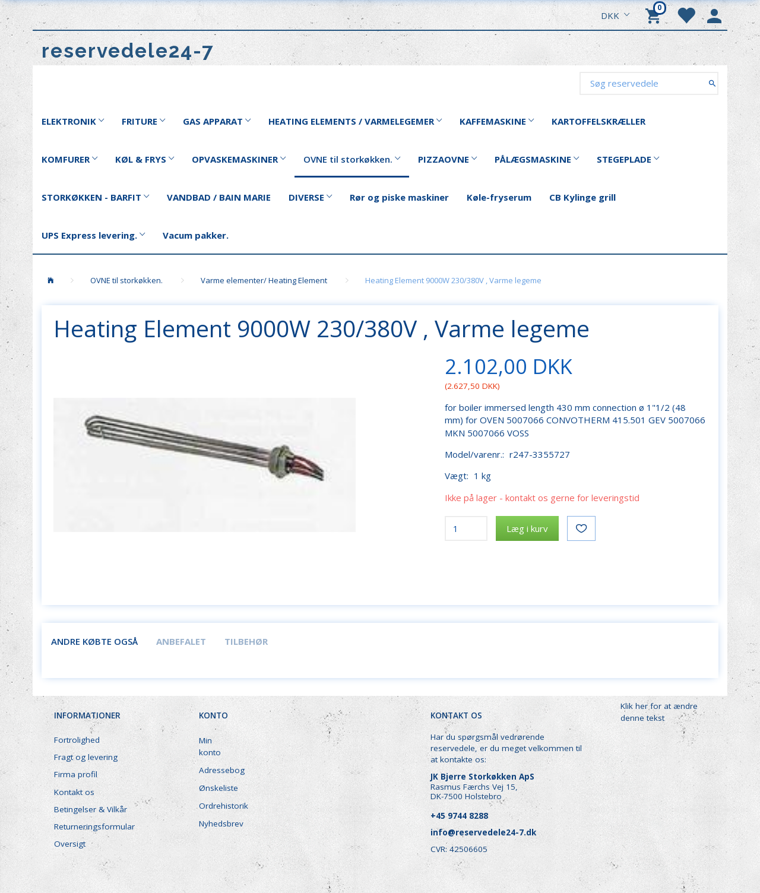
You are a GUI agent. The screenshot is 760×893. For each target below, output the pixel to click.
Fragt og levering (86, 757)
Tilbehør (246, 641)
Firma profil (75, 774)
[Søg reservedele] (712, 83)
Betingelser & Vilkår (90, 809)
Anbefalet (181, 641)
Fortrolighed (77, 739)
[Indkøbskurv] (654, 15)
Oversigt (70, 843)
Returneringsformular (94, 826)
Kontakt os (74, 792)
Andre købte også (94, 641)
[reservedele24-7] (128, 50)
